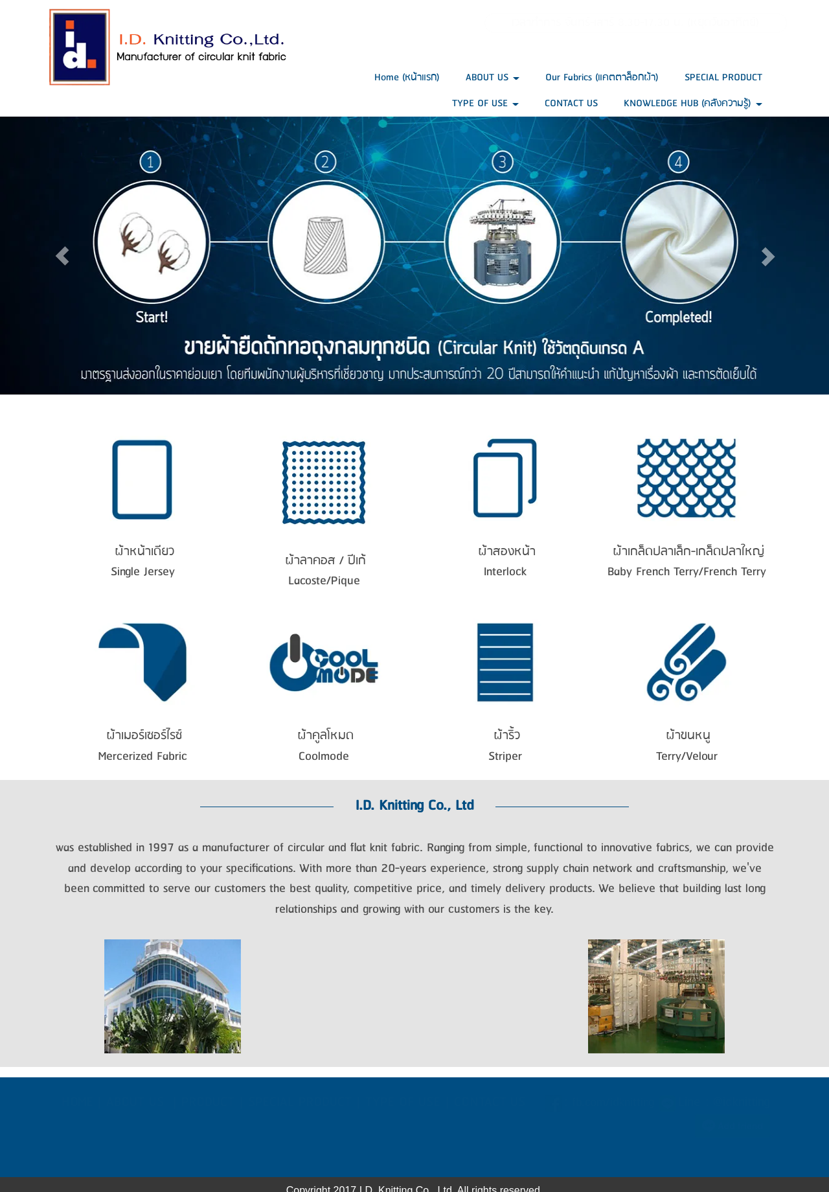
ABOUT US (492, 77)
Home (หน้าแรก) (407, 77)
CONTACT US (571, 103)
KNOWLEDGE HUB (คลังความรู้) (693, 103)
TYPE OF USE (485, 103)
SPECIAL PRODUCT (723, 77)
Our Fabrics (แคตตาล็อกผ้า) (602, 77)
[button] (62, 256)
